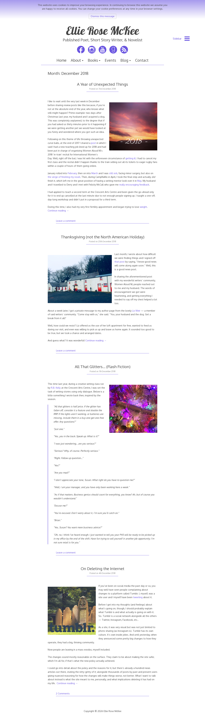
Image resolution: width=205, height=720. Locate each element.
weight (143, 206)
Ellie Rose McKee (102, 31)
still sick (113, 173)
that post (120, 261)
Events (110, 60)
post (93, 142)
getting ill (130, 158)
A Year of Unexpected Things (102, 84)
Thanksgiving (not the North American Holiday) (102, 236)
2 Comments (63, 693)
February (72, 173)
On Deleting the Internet (102, 568)
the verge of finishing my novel (64, 176)
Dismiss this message (103, 16)
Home (61, 60)
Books (93, 60)
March (94, 173)
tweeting (138, 597)
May (139, 180)
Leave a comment (66, 220)
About (76, 60)
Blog (124, 60)
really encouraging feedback (134, 184)
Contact (141, 60)
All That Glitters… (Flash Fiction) (102, 366)
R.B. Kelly (56, 387)
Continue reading (58, 210)
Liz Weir (136, 310)
